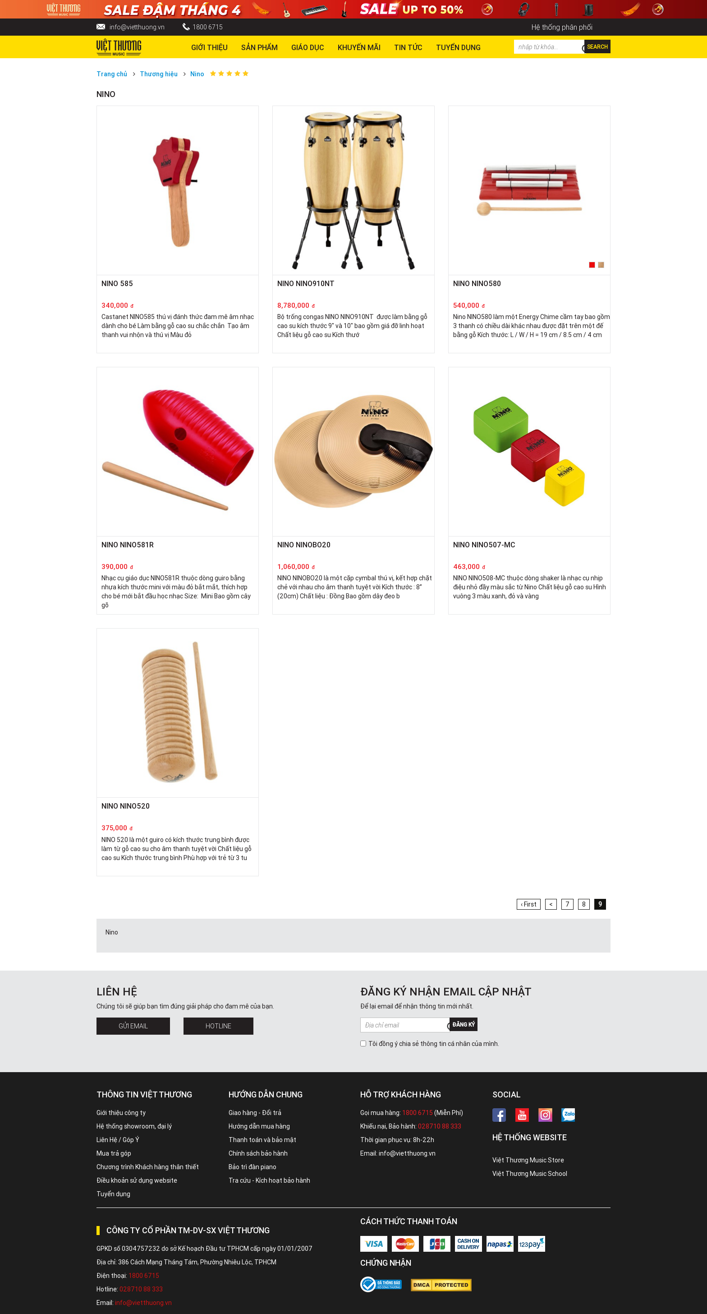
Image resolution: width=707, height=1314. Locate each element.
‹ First (529, 904)
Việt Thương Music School (529, 1174)
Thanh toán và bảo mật (262, 1140)
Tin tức (408, 47)
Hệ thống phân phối (562, 27)
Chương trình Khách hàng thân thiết (147, 1167)
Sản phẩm (259, 47)
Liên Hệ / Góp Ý (117, 1140)
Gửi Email (133, 1026)
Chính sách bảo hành (258, 1153)
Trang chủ (111, 74)
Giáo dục (307, 47)
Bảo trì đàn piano (252, 1167)
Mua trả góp (113, 1153)
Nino (197, 74)
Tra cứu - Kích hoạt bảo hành (269, 1180)
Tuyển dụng (113, 1194)
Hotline (218, 1026)
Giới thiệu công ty (121, 1113)
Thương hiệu (159, 74)
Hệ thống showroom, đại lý (134, 1126)
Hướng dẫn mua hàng (259, 1126)
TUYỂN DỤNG (458, 47)
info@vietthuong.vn (137, 27)
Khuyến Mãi (359, 47)
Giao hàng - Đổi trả (255, 1113)
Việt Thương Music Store (528, 1160)
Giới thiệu (209, 47)
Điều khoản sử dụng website (136, 1180)
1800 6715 (208, 27)
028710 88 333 (439, 1126)
